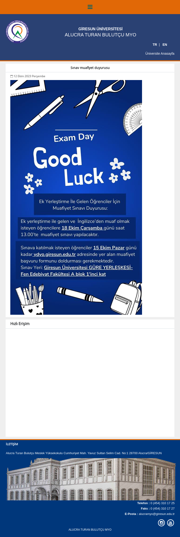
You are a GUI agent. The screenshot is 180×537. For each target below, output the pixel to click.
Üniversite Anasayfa (159, 53)
